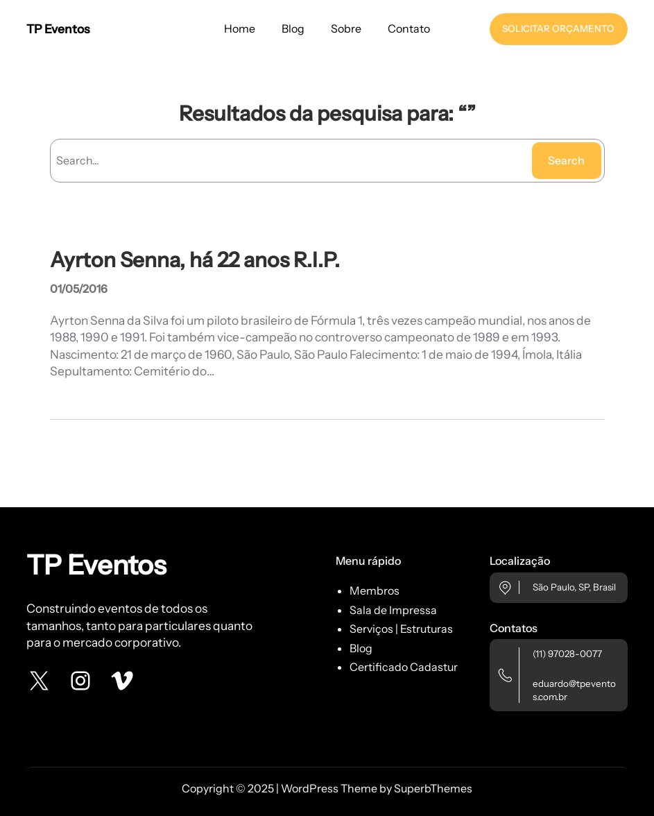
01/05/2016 (78, 289)
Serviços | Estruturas (401, 629)
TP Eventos (57, 29)
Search (566, 160)
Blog (361, 648)
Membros (374, 590)
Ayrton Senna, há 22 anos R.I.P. (195, 260)
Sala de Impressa (393, 610)
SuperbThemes (433, 788)
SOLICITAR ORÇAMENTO (558, 28)
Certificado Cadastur (404, 667)
